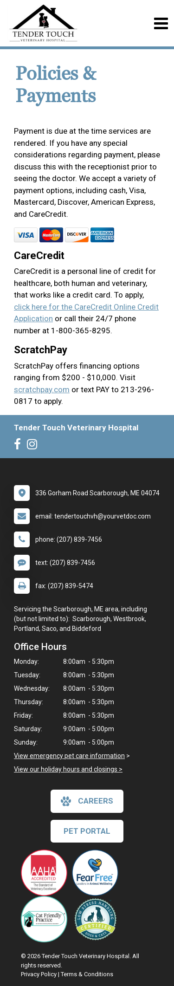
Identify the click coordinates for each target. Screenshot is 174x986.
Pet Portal (87, 831)
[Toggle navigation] (161, 23)
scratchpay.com (42, 389)
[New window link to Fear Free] (97, 873)
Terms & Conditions (87, 974)
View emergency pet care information (69, 755)
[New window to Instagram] (34, 446)
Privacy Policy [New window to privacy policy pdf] (39, 974)
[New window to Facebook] (20, 446)
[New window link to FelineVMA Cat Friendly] (46, 919)
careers (87, 801)
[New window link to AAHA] (46, 873)
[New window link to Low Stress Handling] (97, 919)
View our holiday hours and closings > (68, 769)
